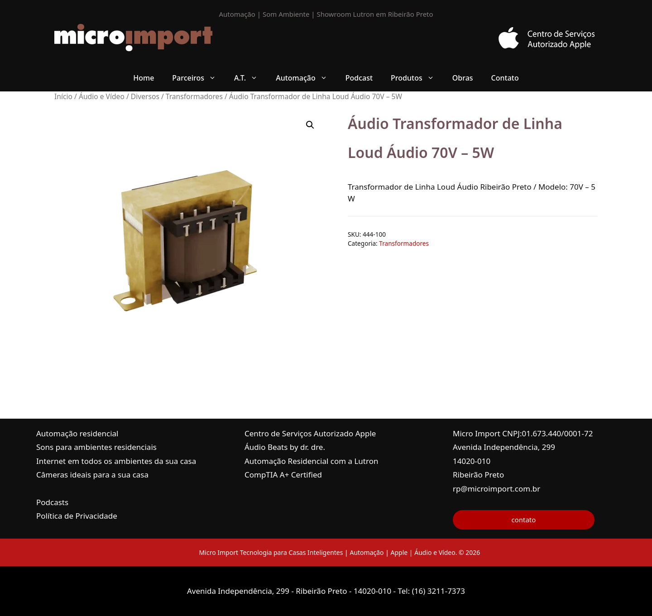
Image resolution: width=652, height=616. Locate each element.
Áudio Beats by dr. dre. (284, 447)
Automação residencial (77, 433)
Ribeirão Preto (478, 474)
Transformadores (194, 96)
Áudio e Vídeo (102, 96)
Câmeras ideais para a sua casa (92, 474)
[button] (310, 125)
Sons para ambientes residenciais (96, 447)
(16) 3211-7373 (438, 591)
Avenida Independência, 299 (504, 447)
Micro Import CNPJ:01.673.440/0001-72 (523, 433)
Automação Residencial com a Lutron (311, 461)
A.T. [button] (250, 77)
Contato (505, 78)
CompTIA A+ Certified (283, 474)
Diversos (145, 96)
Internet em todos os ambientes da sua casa (116, 461)
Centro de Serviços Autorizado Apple (310, 433)
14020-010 (471, 461)
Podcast (359, 78)
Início (63, 96)
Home (143, 78)
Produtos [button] (417, 77)
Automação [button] (306, 77)
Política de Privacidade (76, 516)
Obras (462, 78)
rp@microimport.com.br (496, 488)
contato (523, 519)
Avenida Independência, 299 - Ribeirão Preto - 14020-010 (290, 591)
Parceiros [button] (198, 77)
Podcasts (52, 502)
